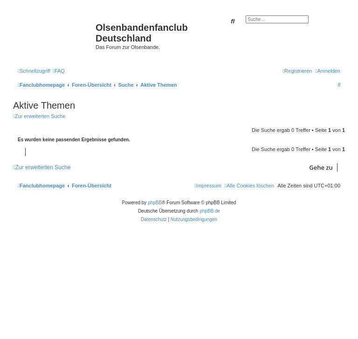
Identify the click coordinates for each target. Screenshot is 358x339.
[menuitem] (59, 70)
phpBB (155, 202)
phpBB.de (210, 211)
